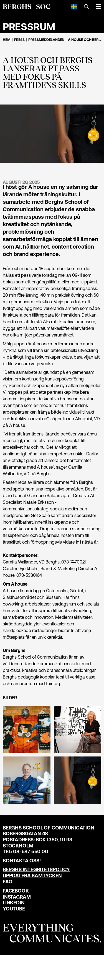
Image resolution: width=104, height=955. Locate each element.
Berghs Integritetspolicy (36, 869)
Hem (7, 40)
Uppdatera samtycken (32, 875)
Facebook (16, 891)
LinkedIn (14, 903)
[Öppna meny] (98, 6)
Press (19, 40)
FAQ (7, 881)
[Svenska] (74, 6)
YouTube (14, 909)
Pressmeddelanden (46, 40)
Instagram (17, 897)
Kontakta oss (21, 860)
